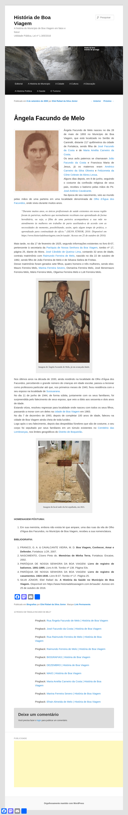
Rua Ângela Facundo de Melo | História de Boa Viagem (77, 620)
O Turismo (55, 91)
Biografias (31, 604)
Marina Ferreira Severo (52, 267)
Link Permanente (82, 604)
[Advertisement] (71, 764)
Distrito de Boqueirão (70, 431)
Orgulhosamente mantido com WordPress (64, 803)
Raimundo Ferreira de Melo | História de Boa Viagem (76, 649)
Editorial (19, 83)
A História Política (23, 91)
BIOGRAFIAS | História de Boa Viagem (68, 657)
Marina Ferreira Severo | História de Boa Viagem (74, 693)
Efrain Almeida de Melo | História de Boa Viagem (74, 701)
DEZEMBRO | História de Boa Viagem (68, 665)
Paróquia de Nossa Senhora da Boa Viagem (72, 247)
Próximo (109, 101)
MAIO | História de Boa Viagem (64, 673)
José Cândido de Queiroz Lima (63, 251)
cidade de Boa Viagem (67, 411)
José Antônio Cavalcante (77, 190)
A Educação (89, 83)
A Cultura (73, 83)
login (39, 720)
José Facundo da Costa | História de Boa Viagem (74, 628)
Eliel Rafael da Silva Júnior (65, 101)
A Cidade (59, 83)
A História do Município (39, 83)
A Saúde (41, 91)
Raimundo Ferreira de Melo (58, 255)
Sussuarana (53, 391)
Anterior (96, 101)
